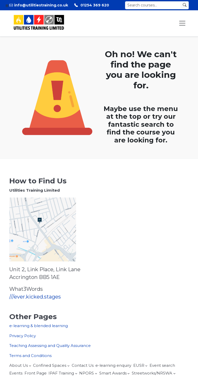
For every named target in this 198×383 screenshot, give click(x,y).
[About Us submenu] (30, 365)
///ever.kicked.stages (35, 297)
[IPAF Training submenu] (76, 373)
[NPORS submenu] (96, 373)
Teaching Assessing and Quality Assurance (50, 345)
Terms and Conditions (30, 355)
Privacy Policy (22, 335)
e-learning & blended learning (38, 325)
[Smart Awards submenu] (128, 373)
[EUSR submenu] (146, 365)
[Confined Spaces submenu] (68, 365)
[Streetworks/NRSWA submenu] (174, 373)
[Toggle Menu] (182, 23)
